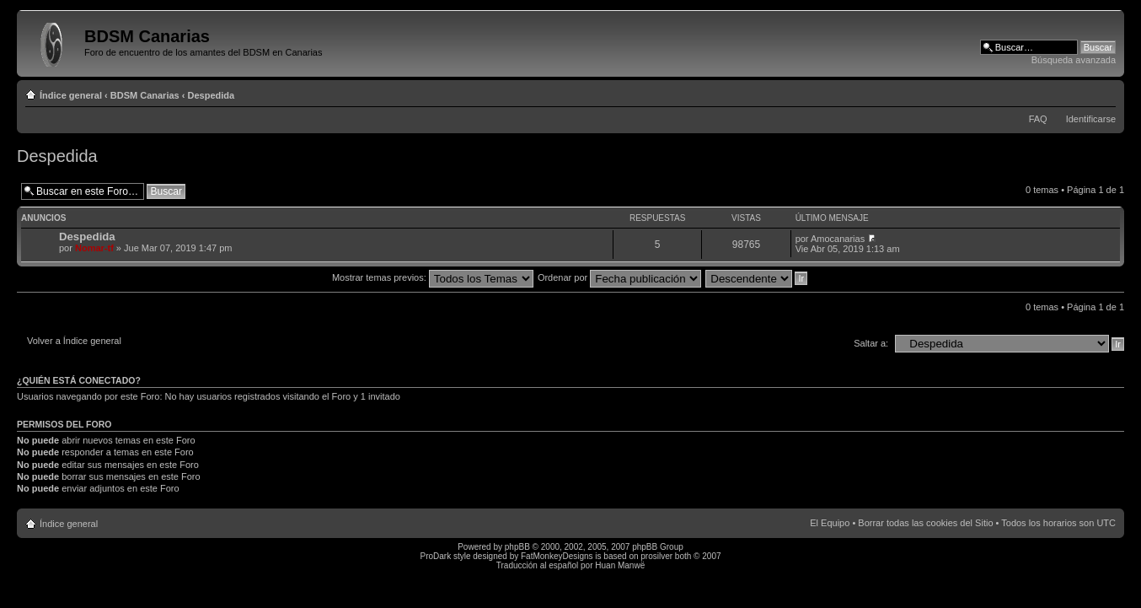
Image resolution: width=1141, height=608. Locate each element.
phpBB (517, 547)
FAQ (1038, 119)
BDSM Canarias (144, 95)
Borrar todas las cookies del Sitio (925, 523)
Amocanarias (838, 239)
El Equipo (829, 523)
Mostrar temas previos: (432, 277)
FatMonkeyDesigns (557, 556)
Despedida (211, 95)
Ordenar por (619, 277)
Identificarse (1091, 119)
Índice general (71, 95)
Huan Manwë (620, 565)
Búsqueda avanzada (1073, 60)
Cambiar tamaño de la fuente (1103, 92)
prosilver (656, 556)
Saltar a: (871, 343)
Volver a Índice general (74, 341)
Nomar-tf (94, 248)
